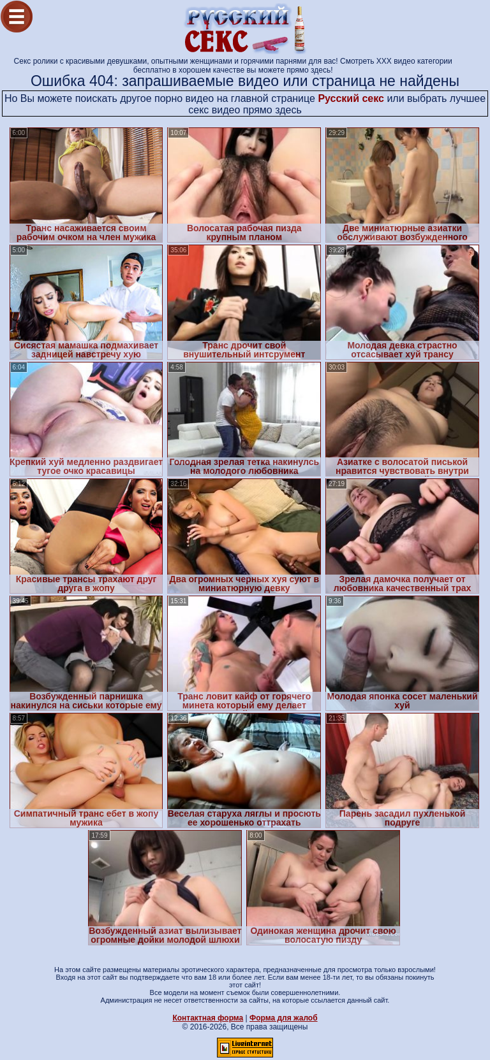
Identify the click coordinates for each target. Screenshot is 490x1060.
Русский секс (351, 98)
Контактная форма (207, 1017)
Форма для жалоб (283, 1017)
